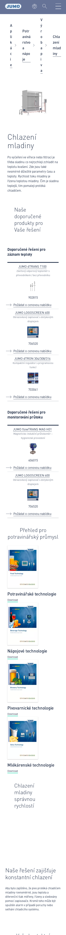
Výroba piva (41, 45)
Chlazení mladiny (57, 45)
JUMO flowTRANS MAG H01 (32, 429)
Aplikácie (11, 45)
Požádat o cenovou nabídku (32, 305)
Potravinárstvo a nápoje (26, 45)
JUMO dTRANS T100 (32, 266)
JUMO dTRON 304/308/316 (32, 358)
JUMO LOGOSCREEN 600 (32, 312)
